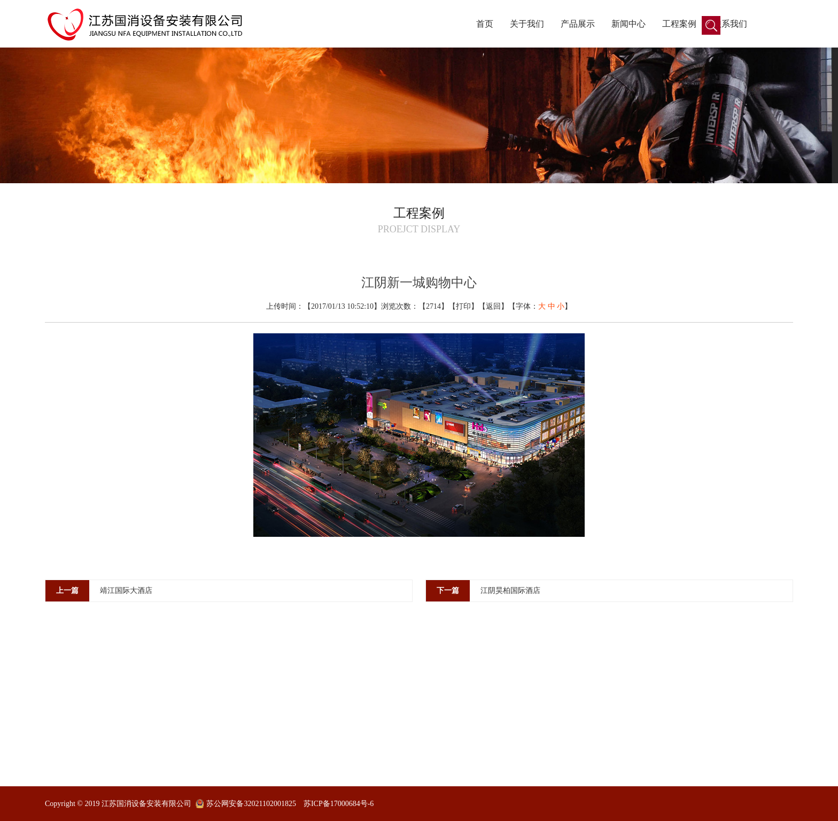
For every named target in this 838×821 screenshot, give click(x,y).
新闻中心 (628, 23)
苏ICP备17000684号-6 (339, 804)
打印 (463, 306)
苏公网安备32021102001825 (251, 804)
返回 (493, 306)
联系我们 (730, 23)
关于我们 (527, 23)
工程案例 (679, 23)
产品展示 (578, 23)
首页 (484, 23)
